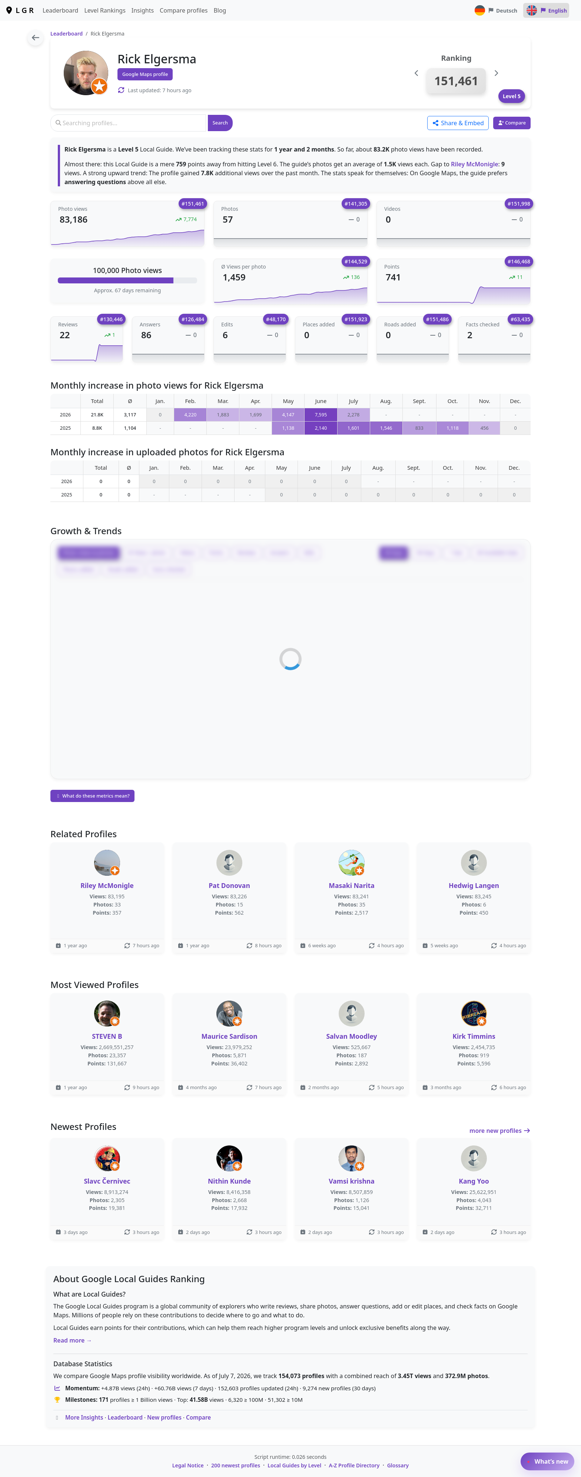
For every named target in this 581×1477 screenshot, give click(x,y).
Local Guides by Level (294, 1465)
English (546, 10)
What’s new (547, 1461)
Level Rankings (104, 10)
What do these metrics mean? (92, 795)
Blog (219, 10)
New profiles (164, 1417)
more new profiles (500, 1131)
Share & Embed (458, 123)
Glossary (398, 1465)
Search (220, 122)
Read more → (72, 1340)
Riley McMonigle (474, 164)
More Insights (84, 1417)
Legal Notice (188, 1465)
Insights (143, 10)
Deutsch (496, 10)
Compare (198, 1417)
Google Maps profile (145, 74)
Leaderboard (60, 10)
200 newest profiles (235, 1465)
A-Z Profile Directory (354, 1465)
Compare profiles (184, 10)
